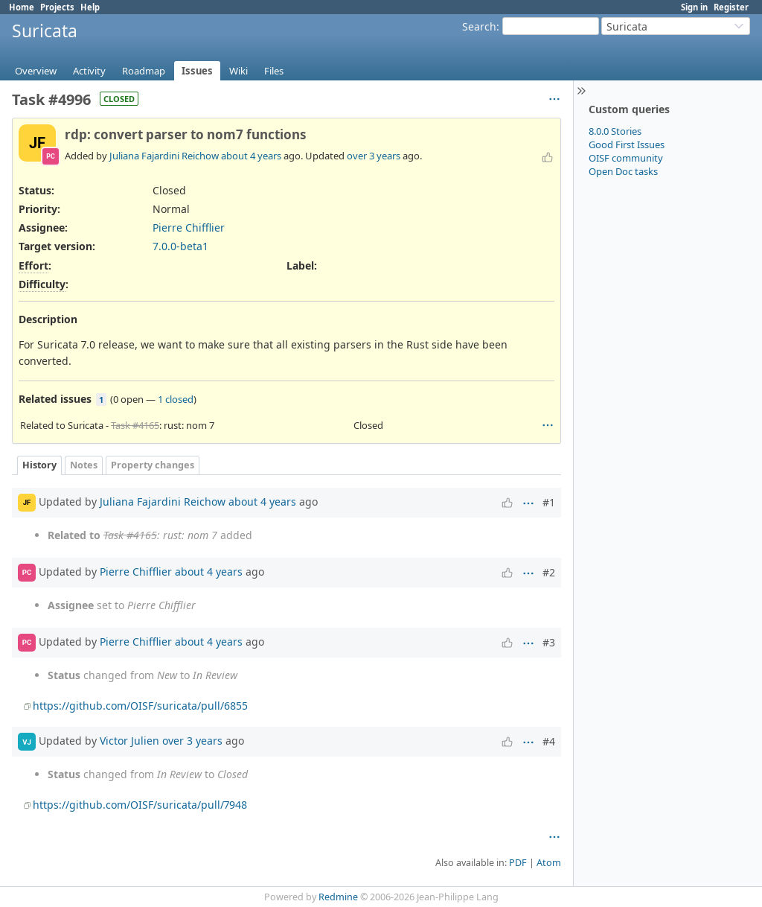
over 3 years (373, 155)
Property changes (152, 465)
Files (274, 70)
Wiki (238, 70)
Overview (36, 70)
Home (21, 7)
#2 (548, 572)
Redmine (338, 897)
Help (90, 7)
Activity (89, 70)
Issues (197, 70)
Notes (83, 465)
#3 (548, 642)
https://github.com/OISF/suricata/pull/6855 (140, 705)
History (39, 465)
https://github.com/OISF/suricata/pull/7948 (140, 805)
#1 (548, 502)
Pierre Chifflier (189, 227)
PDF (518, 862)
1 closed (175, 399)
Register (731, 7)
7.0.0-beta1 (180, 246)
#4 (548, 741)
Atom (549, 862)
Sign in (694, 7)
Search (479, 26)
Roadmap (143, 70)
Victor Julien (129, 740)
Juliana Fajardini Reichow (164, 155)
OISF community (626, 158)
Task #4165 (135, 425)
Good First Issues (627, 144)
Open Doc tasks (623, 171)
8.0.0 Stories (615, 131)
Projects (57, 7)
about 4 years (251, 155)
